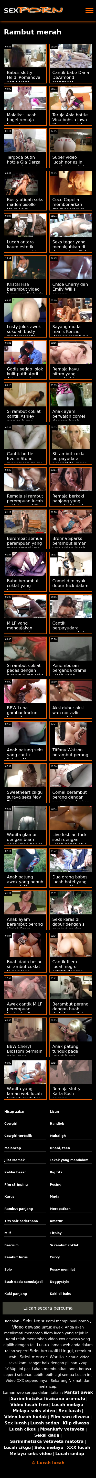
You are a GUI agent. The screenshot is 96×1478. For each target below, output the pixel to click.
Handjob (57, 1123)
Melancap (12, 1148)
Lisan (54, 1111)
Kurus (9, 1196)
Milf (7, 1233)
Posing (55, 1184)
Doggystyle (59, 1282)
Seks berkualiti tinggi (51, 1350)
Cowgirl (10, 1123)
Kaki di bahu (60, 1294)
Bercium (11, 1245)
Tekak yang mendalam (69, 1160)
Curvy (55, 1257)
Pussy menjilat (62, 1269)
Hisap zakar (14, 1111)
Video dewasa (26, 1327)
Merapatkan (60, 1209)
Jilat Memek (14, 1160)
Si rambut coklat (64, 1245)
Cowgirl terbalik (18, 1136)
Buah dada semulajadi (23, 1282)
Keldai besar (15, 1172)
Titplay (56, 1233)
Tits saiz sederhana (21, 1221)
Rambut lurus (16, 1257)
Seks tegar (34, 1321)
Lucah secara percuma (48, 1308)
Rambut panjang (18, 1209)
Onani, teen (60, 1148)
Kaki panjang (15, 1294)
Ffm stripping (16, 1184)
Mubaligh (58, 1136)
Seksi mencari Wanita (42, 1357)
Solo (8, 1269)
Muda (54, 1196)
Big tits (56, 1172)
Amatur (56, 1221)
